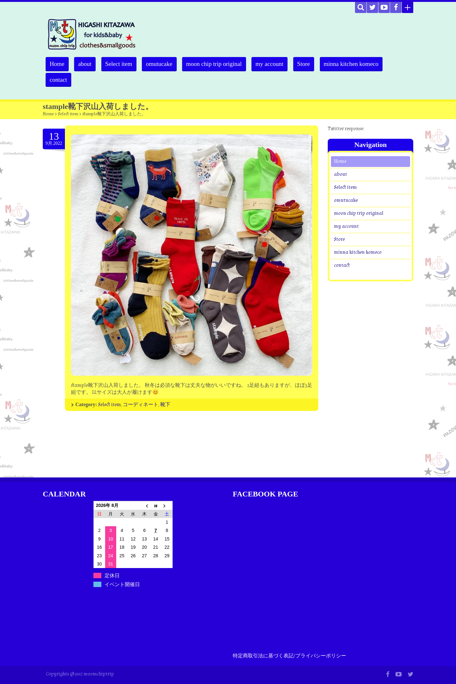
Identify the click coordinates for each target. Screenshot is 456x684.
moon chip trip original (217, 64)
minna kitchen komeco (357, 64)
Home (57, 64)
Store (308, 64)
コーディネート (140, 404)
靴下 (165, 404)
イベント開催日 (122, 584)
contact (58, 79)
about (85, 64)
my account (274, 64)
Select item (120, 64)
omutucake (162, 64)
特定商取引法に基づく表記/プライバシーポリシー (289, 656)
